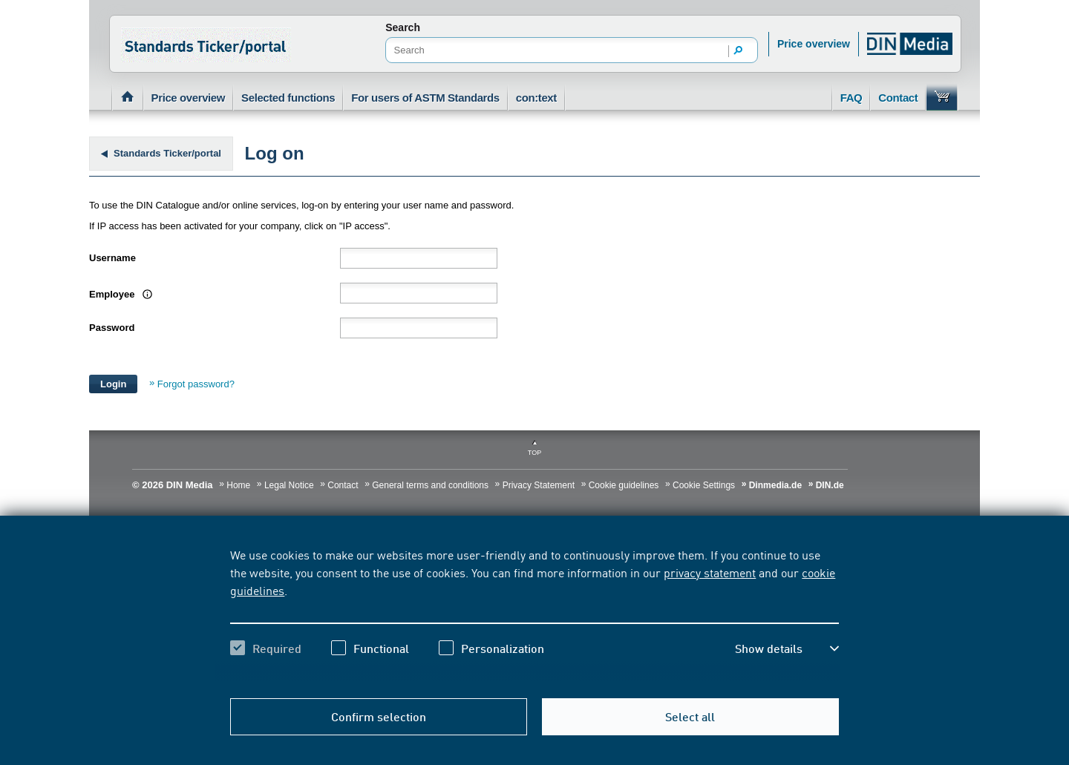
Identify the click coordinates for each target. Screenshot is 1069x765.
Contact (898, 97)
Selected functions (288, 97)
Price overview (813, 44)
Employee (118, 294)
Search (402, 27)
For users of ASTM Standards (425, 97)
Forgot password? (196, 384)
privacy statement (710, 572)
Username (112, 257)
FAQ (851, 97)
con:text (536, 97)
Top (534, 452)
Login (113, 384)
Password (111, 327)
